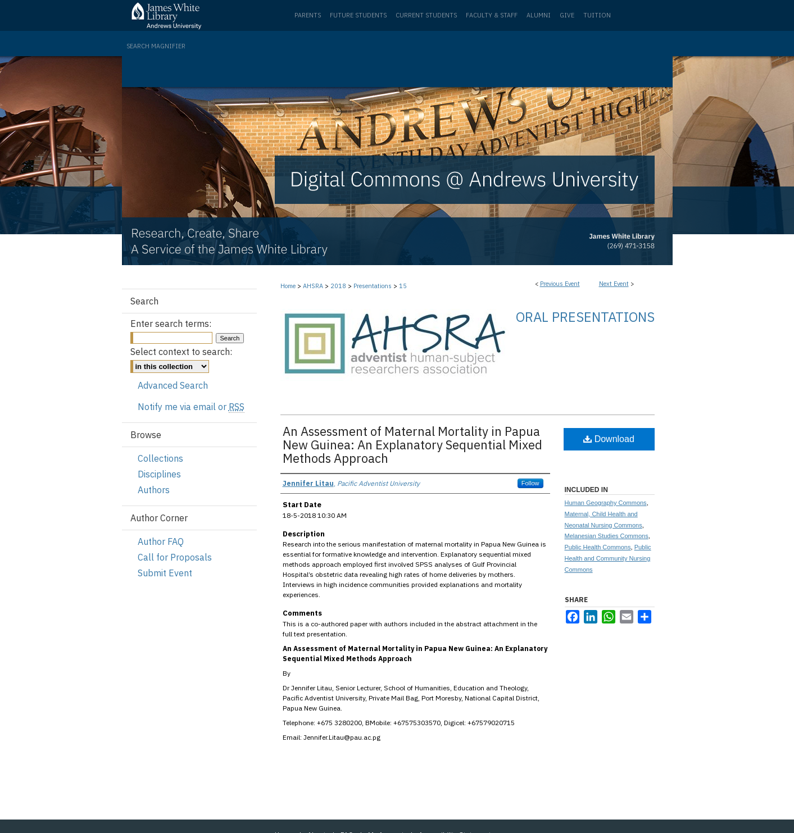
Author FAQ (161, 541)
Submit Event (165, 573)
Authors (154, 489)
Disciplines (159, 474)
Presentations (373, 286)
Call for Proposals (175, 557)
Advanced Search (173, 385)
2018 (339, 286)
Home (288, 286)
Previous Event (560, 284)
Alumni (539, 15)
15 (403, 286)
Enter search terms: (170, 323)
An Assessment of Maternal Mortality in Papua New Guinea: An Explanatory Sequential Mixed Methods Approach (412, 444)
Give (567, 15)
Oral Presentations (585, 317)
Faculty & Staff (492, 15)
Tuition (597, 15)
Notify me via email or (191, 406)
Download (608, 439)
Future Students (358, 15)
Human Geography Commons (606, 502)
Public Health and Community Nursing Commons (608, 558)
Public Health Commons (598, 547)
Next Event (614, 284)
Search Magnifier (155, 46)
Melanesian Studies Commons (606, 535)
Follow (530, 483)
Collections (160, 458)
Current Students (426, 15)
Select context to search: (181, 351)
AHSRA (314, 286)
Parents (307, 15)
